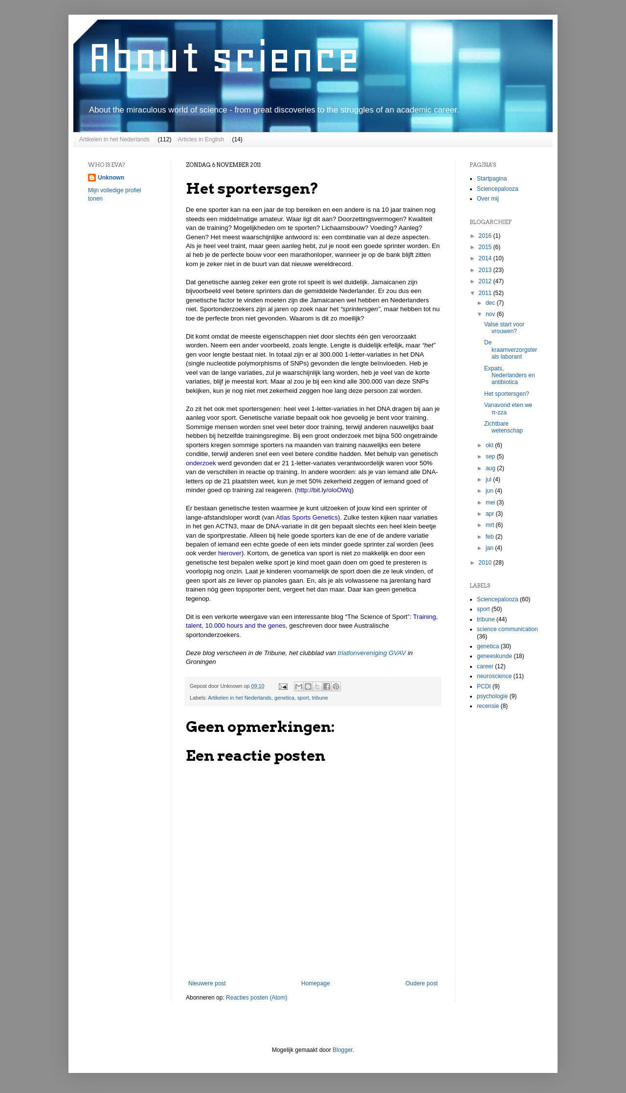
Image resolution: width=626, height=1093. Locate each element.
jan (490, 548)
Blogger (343, 1050)
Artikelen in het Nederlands (114, 139)
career (485, 666)
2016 (486, 235)
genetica (284, 698)
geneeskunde (494, 656)
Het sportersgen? (506, 393)
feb (490, 536)
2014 (486, 258)
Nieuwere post (207, 983)
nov (491, 314)
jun (490, 490)
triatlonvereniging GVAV (373, 653)
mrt (491, 525)
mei (491, 502)
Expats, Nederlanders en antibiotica (509, 375)
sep (491, 456)
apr (491, 513)
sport (303, 698)
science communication (507, 629)
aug (491, 468)
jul (489, 479)
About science (224, 57)
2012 (486, 281)
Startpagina (492, 178)
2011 (486, 293)
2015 (486, 247)
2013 (486, 270)
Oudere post (421, 983)
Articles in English (201, 139)
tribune (320, 698)
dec (491, 302)
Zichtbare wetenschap (503, 427)
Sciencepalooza (497, 188)
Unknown (111, 177)
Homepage (315, 983)
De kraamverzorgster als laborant (510, 349)
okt (490, 445)
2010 (486, 562)
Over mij (488, 198)
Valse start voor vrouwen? (504, 328)
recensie (488, 706)
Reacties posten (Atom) (256, 997)
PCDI (484, 686)
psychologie (492, 696)
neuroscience (494, 676)
